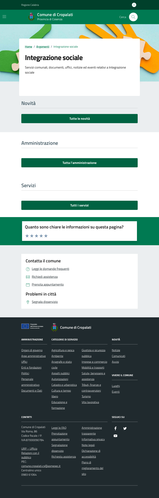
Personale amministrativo (30, 382)
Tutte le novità (79, 118)
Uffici (24, 362)
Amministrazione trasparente (92, 431)
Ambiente (57, 356)
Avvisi (115, 362)
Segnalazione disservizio (59, 448)
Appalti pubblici (60, 373)
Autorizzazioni (59, 379)
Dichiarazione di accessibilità (91, 454)
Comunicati (118, 356)
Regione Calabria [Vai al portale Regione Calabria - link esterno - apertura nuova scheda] (30, 5)
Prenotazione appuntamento (60, 436)
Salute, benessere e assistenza (93, 376)
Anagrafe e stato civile (61, 365)
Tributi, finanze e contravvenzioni (91, 388)
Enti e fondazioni (31, 367)
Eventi (116, 391)
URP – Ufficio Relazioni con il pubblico (30, 452)
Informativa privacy (93, 439)
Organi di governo (31, 350)
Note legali (88, 445)
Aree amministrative (33, 356)
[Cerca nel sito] (133, 17)
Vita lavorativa (90, 402)
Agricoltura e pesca (62, 350)
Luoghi (116, 386)
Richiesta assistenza (63, 456)
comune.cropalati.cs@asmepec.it (41, 466)
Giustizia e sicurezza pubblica (93, 353)
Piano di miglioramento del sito (92, 468)
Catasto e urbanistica (64, 385)
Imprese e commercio (94, 362)
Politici (25, 373)
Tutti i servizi (79, 205)
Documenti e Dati (31, 390)
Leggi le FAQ (58, 428)
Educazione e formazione (59, 405)
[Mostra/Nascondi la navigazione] (4, 16)
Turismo (86, 396)
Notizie (116, 350)
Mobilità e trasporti (93, 367)
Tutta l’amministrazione (79, 162)
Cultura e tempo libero (61, 393)
